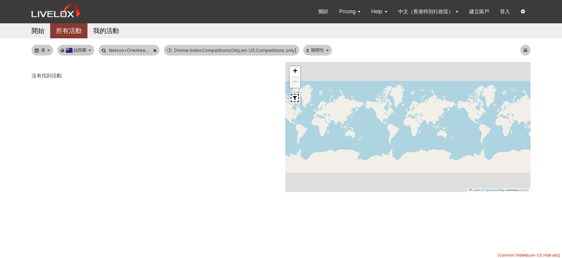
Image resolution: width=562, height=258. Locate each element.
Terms (525, 190)
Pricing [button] (350, 11)
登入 (505, 11)
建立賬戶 (479, 11)
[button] (522, 11)
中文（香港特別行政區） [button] (428, 11)
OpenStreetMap (494, 190)
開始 (38, 30)
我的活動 (106, 30)
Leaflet (475, 190)
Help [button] (379, 11)
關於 (324, 11)
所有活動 (69, 30)
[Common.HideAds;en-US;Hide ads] (528, 255)
